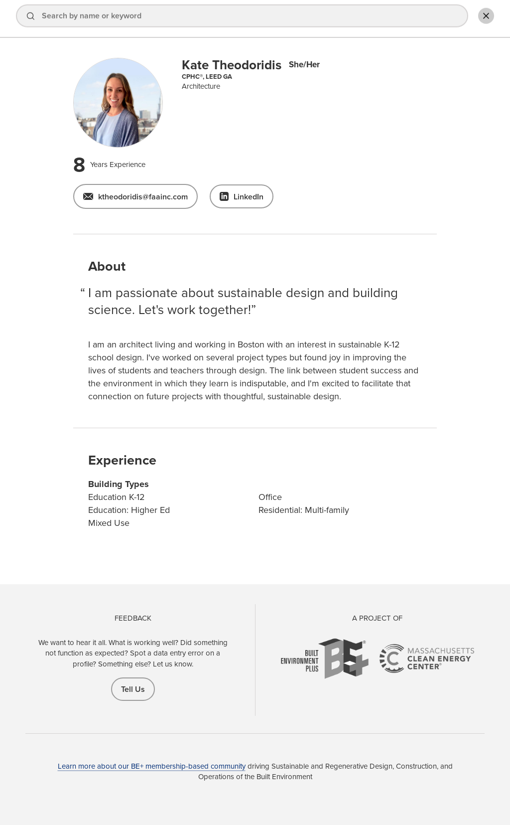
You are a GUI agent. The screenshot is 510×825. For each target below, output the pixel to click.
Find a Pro (209, 19)
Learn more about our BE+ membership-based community (152, 766)
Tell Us (133, 689)
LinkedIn (248, 196)
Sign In (370, 19)
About (324, 19)
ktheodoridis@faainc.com (143, 196)
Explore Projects (270, 19)
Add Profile (430, 19)
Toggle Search (482, 18)
